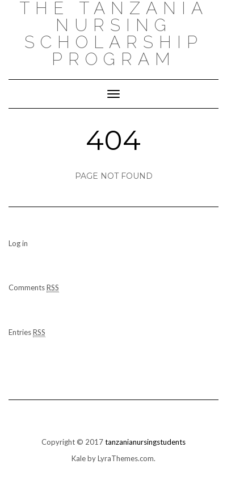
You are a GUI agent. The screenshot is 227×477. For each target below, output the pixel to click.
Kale (79, 458)
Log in (18, 243)
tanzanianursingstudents (145, 441)
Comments (34, 288)
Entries (27, 332)
